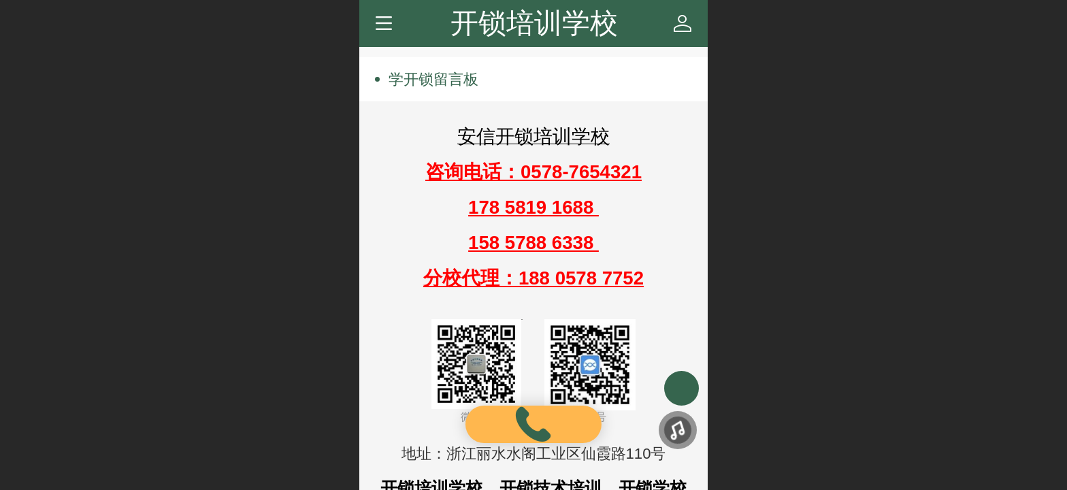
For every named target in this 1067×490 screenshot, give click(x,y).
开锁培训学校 (534, 23)
